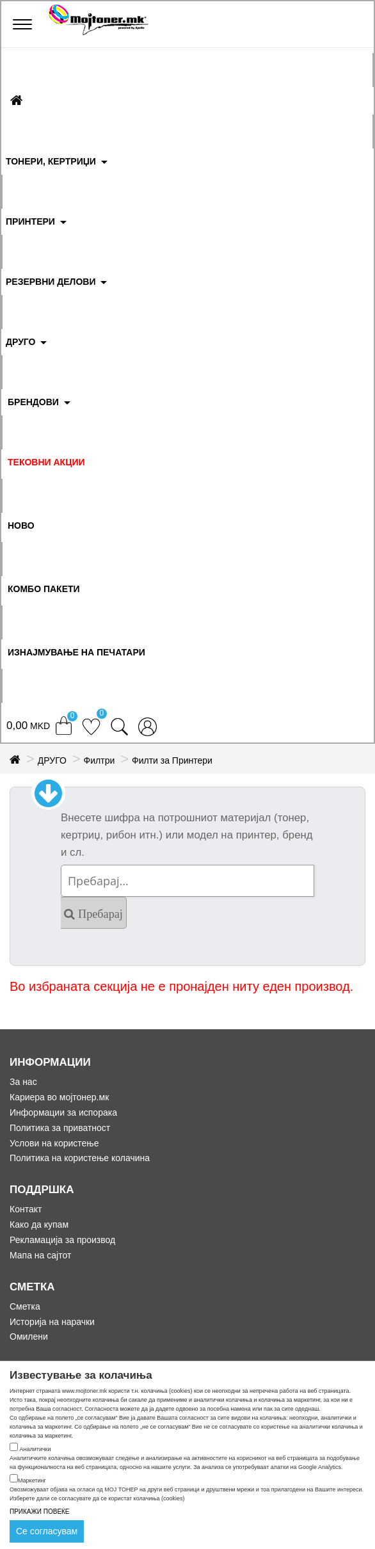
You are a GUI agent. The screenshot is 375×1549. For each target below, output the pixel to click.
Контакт (26, 1209)
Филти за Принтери (172, 760)
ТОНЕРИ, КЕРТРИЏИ (51, 161)
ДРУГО (20, 342)
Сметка (25, 1306)
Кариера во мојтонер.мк (59, 1097)
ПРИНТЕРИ (30, 221)
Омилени (29, 1336)
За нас (23, 1082)
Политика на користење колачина (80, 1158)
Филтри (99, 760)
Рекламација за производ (62, 1240)
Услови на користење (54, 1143)
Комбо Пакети (44, 589)
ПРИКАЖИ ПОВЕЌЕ (40, 1511)
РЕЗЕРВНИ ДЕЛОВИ (51, 282)
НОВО (21, 525)
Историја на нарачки (52, 1322)
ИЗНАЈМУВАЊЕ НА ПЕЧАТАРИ (76, 652)
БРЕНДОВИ (33, 402)
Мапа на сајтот (40, 1255)
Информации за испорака (63, 1112)
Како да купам (39, 1224)
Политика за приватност (60, 1128)
